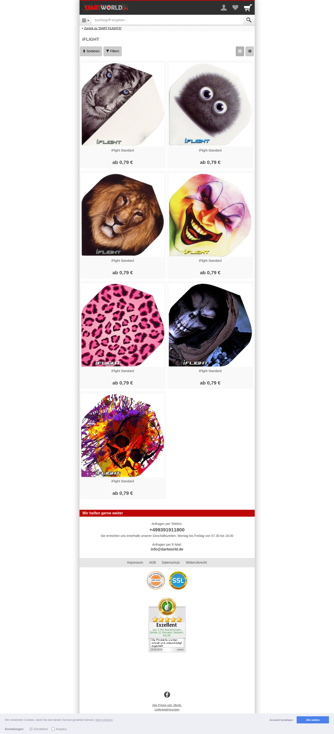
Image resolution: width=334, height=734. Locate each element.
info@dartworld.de (167, 549)
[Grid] (240, 51)
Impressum (135, 562)
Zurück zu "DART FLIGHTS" (103, 28)
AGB (152, 562)
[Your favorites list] (235, 7)
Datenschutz (171, 562)
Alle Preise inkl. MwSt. (167, 705)
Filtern (112, 51)
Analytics (61, 729)
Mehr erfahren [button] (104, 720)
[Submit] (249, 20)
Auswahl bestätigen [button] (281, 720)
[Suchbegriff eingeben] (167, 20)
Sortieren (91, 51)
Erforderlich (41, 729)
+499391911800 (166, 529)
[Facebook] (167, 695)
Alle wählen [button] (313, 720)
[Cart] (248, 7)
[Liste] (249, 51)
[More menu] (224, 7)
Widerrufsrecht (196, 562)
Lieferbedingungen (167, 709)
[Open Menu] (86, 20)
